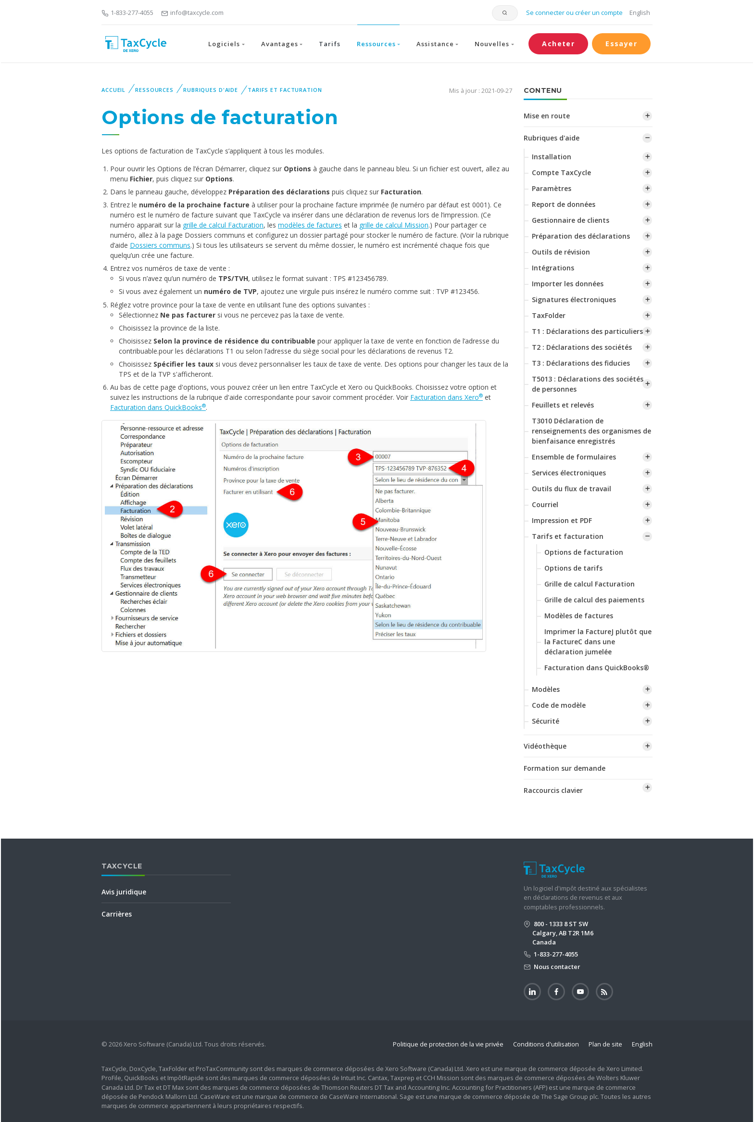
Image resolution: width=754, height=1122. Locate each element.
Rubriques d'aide (210, 89)
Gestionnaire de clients (570, 220)
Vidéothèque (545, 746)
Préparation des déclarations (581, 236)
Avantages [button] (279, 43)
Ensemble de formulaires (574, 456)
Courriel (545, 504)
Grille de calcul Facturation (589, 583)
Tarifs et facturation (285, 89)
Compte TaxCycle (561, 172)
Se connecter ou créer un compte (574, 12)
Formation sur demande (564, 768)
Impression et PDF (562, 520)
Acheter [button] (558, 43)
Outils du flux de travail (571, 488)
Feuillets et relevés (563, 404)
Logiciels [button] (224, 43)
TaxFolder (549, 315)
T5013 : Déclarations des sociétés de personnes (587, 384)
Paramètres (551, 188)
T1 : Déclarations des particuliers (587, 331)
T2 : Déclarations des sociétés (582, 347)
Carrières (116, 913)
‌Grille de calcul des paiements (594, 599)
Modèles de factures (578, 615)
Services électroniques (569, 472)
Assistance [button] (434, 43)
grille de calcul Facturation (223, 225)
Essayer (621, 43)
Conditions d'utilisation (546, 1044)
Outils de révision (561, 251)
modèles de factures (310, 225)
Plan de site (605, 1044)
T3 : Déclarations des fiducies (581, 363)
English (639, 12)
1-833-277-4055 (127, 12)
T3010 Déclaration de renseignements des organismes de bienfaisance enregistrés (591, 431)
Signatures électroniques (574, 299)
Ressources (154, 89)
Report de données (563, 204)
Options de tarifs (573, 568)
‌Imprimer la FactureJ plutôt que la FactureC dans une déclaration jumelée (598, 641)
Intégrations (553, 267)
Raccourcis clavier (553, 790)
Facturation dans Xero (446, 397)
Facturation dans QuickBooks (158, 407)
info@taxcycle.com (192, 12)
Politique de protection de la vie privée (448, 1044)
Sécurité (545, 721)
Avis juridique (123, 891)
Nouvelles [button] (492, 43)
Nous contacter (556, 966)
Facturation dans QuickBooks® (596, 667)
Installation (551, 156)
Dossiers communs (160, 245)
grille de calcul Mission (393, 225)
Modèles (546, 689)
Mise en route (547, 115)
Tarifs (329, 43)
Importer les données (567, 283)
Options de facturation (583, 552)
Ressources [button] (376, 43)
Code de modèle (559, 705)
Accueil (113, 89)
